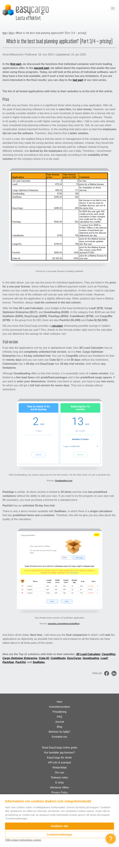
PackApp (8, 662)
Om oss (59, 772)
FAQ (59, 716)
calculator (57, 325)
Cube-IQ (44, 658)
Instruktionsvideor (59, 706)
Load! (104, 658)
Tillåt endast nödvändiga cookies (23, 840)
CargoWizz (108, 654)
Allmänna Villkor (59, 787)
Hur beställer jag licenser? (59, 752)
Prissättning (60, 711)
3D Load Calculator (88, 654)
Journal (59, 721)
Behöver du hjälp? (59, 731)
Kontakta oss (59, 736)
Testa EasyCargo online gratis (59, 747)
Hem (5, 32)
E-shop (59, 782)
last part (78, 80)
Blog (11, 32)
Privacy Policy (59, 792)
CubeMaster (58, 658)
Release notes (59, 777)
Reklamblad (59, 767)
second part (41, 68)
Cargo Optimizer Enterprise (20, 658)
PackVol (20, 662)
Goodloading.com (63, 480)
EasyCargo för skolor (59, 757)
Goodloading (91, 658)
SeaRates (39, 662)
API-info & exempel (59, 762)
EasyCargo (74, 658)
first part (15, 64)
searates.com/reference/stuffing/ (63, 623)
